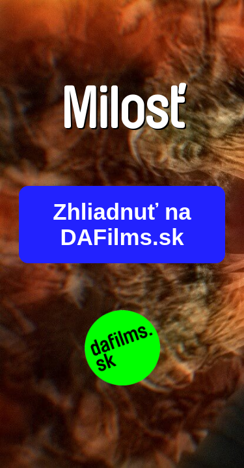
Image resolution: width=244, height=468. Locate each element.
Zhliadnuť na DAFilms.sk (122, 224)
